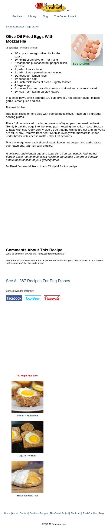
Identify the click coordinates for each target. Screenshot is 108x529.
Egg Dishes (33, 26)
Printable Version (29, 47)
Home (7, 513)
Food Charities (89, 513)
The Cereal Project (65, 16)
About (15, 513)
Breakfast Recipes (15, 26)
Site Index (76, 513)
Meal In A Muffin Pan (27, 414)
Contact (24, 513)
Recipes (17, 16)
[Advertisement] (55, 207)
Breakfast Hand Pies (27, 494)
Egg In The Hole (27, 454)
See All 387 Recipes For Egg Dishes (38, 281)
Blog (45, 16)
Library (32, 16)
